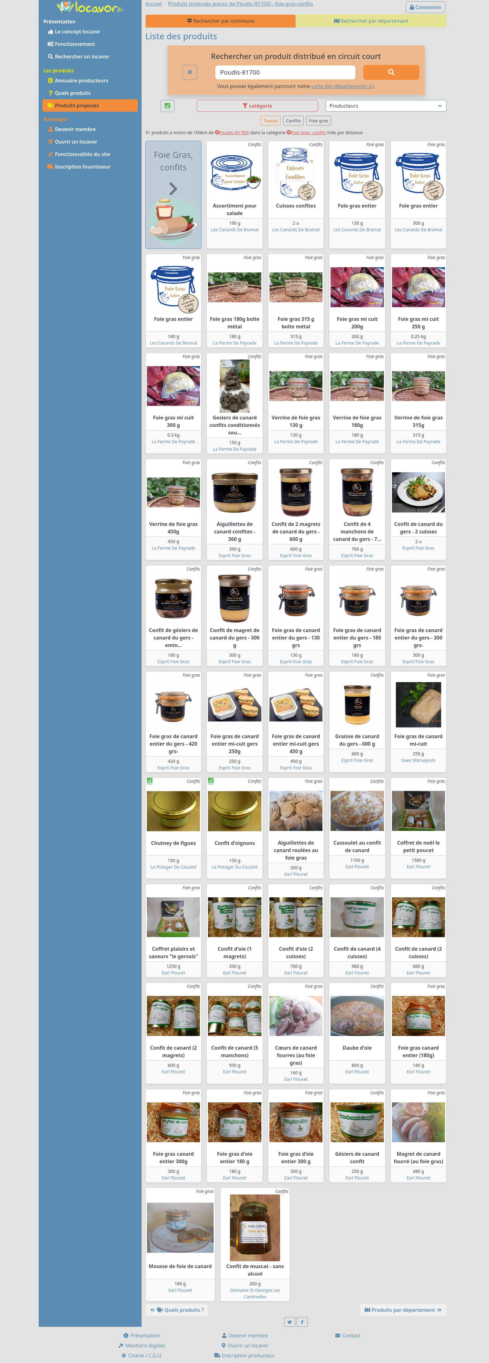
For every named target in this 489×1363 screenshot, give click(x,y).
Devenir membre (71, 129)
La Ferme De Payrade (234, 343)
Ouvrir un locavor (72, 141)
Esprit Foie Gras (234, 555)
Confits (293, 121)
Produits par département (403, 1310)
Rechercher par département (371, 20)
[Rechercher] (391, 72)
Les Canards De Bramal (235, 230)
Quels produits (69, 93)
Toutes (271, 121)
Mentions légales (141, 1345)
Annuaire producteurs (77, 80)
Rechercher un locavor (78, 56)
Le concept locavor (73, 31)
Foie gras (318, 121)
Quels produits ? (176, 1310)
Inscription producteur (244, 1355)
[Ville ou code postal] (285, 72)
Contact (347, 1335)
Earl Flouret (295, 874)
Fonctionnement (71, 44)
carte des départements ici (342, 86)
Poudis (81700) (232, 132)
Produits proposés (73, 105)
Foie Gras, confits (306, 132)
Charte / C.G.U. (141, 1355)
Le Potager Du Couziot (173, 867)
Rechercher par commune (220, 20)
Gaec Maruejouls (418, 760)
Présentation (141, 1335)
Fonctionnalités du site (78, 154)
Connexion (425, 7)
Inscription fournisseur (79, 166)
